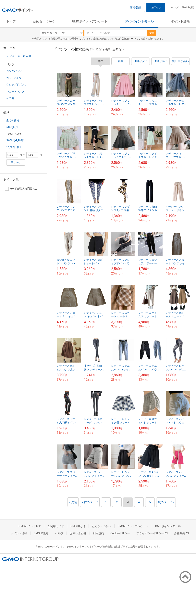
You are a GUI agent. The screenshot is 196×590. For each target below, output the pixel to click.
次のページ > (166, 502)
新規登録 (135, 7)
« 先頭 (73, 502)
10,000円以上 (14, 147)
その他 (10, 98)
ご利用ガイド (55, 526)
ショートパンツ (15, 91)
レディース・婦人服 (18, 56)
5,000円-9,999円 (15, 140)
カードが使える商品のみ (21, 189)
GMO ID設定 (188, 7)
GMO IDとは (77, 526)
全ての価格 (12, 120)
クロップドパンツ (16, 84)
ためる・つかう (44, 21)
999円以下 (12, 127)
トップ (11, 21)
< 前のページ (90, 502)
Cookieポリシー (120, 533)
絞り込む (15, 162)
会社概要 (181, 533)
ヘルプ (174, 7)
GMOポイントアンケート (89, 21)
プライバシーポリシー (151, 533)
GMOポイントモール (139, 21)
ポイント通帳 (180, 21)
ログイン (155, 7)
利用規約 (98, 533)
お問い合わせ (78, 533)
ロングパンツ (14, 71)
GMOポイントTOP (29, 526)
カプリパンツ (14, 77)
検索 (151, 33)
